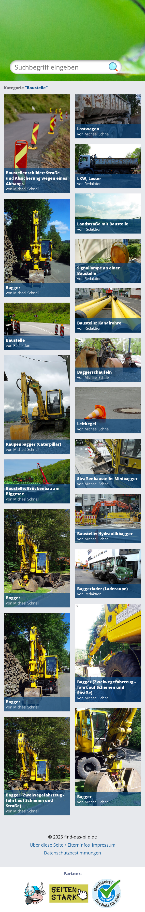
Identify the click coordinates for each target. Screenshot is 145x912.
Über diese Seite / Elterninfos (60, 845)
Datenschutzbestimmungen (72, 853)
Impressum (104, 845)
